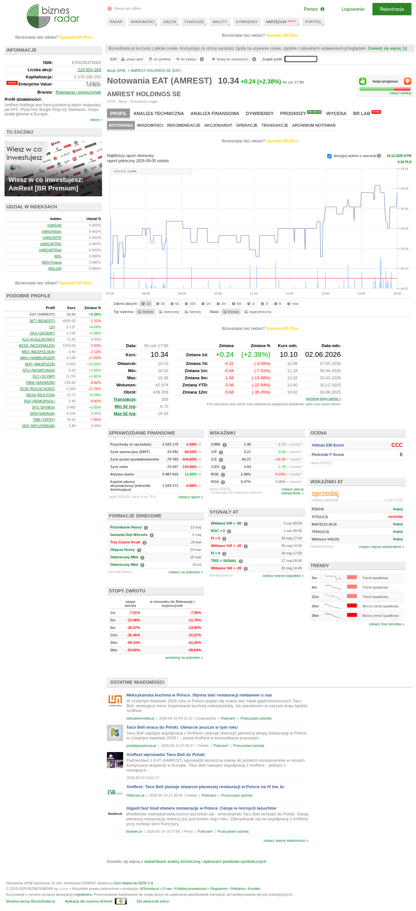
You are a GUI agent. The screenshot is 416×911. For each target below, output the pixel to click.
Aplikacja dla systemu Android (88, 901)
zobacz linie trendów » (386, 624)
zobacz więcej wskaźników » (381, 547)
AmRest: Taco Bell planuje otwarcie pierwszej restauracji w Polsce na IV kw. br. (205, 786)
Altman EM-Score (328, 445)
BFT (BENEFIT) (42, 321)
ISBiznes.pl (135, 795)
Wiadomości (150, 125)
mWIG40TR (52, 238)
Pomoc (314, 9)
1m (205, 303)
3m (220, 303)
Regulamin (219, 889)
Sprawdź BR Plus (282, 35)
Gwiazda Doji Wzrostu (129, 535)
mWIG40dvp (51, 231)
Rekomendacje (183, 125)
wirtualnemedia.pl (140, 718)
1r (250, 303)
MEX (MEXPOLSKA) (38, 352)
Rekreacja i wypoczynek (78, 92)
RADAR (116, 22)
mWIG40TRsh (50, 250)
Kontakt (254, 889)
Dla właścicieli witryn (153, 901)
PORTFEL (313, 22)
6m (236, 303)
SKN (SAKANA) (42, 413)
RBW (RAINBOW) (40, 382)
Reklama (238, 889)
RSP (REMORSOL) (39, 401)
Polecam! (228, 718)
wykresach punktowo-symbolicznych (234, 861)
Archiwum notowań (314, 125)
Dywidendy (260, 113)
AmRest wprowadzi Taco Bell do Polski (165, 754)
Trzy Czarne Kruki (125, 542)
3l (264, 303)
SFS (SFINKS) (43, 407)
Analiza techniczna (158, 113)
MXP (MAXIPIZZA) (40, 364)
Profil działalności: (23, 99)
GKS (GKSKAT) (42, 333)
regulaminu (83, 894)
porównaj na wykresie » (184, 657)
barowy (192, 311)
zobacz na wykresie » (186, 572)
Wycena (336, 113)
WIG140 (54, 268)
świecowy (168, 311)
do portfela (159, 59)
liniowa (230, 311)
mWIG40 (54, 225)
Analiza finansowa (214, 113)
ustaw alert (131, 59)
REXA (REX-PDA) (40, 395)
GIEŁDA (169, 22)
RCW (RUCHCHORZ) (37, 389)
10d (189, 303)
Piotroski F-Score (328, 454)
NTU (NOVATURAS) (38, 370)
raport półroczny (138, 161)
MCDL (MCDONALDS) (37, 345)
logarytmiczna (257, 311)
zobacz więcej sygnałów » (283, 576)
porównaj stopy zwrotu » (323, 398)
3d (160, 303)
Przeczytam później (255, 718)
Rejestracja (392, 9)
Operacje (247, 125)
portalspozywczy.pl (141, 746)
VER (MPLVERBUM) (38, 426)
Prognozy (300, 113)
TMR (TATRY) (44, 420)
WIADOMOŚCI (143, 22)
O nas (166, 889)
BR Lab (367, 113)
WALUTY (220, 22)
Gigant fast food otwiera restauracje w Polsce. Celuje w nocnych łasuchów (201, 808)
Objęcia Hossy (122, 550)
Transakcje (275, 125)
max (292, 303)
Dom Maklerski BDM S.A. (134, 883)
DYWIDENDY (247, 22)
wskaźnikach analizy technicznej (172, 861)
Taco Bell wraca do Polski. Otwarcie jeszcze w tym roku (182, 727)
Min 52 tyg (125, 406)
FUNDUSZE (194, 22)
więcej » (96, 120)
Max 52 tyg (124, 413)
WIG (57, 256)
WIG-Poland (51, 262)
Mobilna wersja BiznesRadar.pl (30, 901)
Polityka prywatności (191, 889)
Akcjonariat (218, 125)
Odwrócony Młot (124, 557)
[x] (405, 48)
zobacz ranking (400, 93)
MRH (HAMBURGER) (37, 358)
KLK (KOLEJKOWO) (38, 339)
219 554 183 (89, 69)
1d (145, 303)
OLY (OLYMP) (43, 376)
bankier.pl (134, 831)
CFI (52, 327)
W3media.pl (149, 889)
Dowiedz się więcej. (385, 48)
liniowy (145, 311)
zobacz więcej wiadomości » (286, 840)
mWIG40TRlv (50, 244)
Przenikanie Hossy (126, 527)
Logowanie (353, 9)
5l (277, 303)
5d (174, 303)
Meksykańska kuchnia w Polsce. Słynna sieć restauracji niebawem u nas (199, 695)
